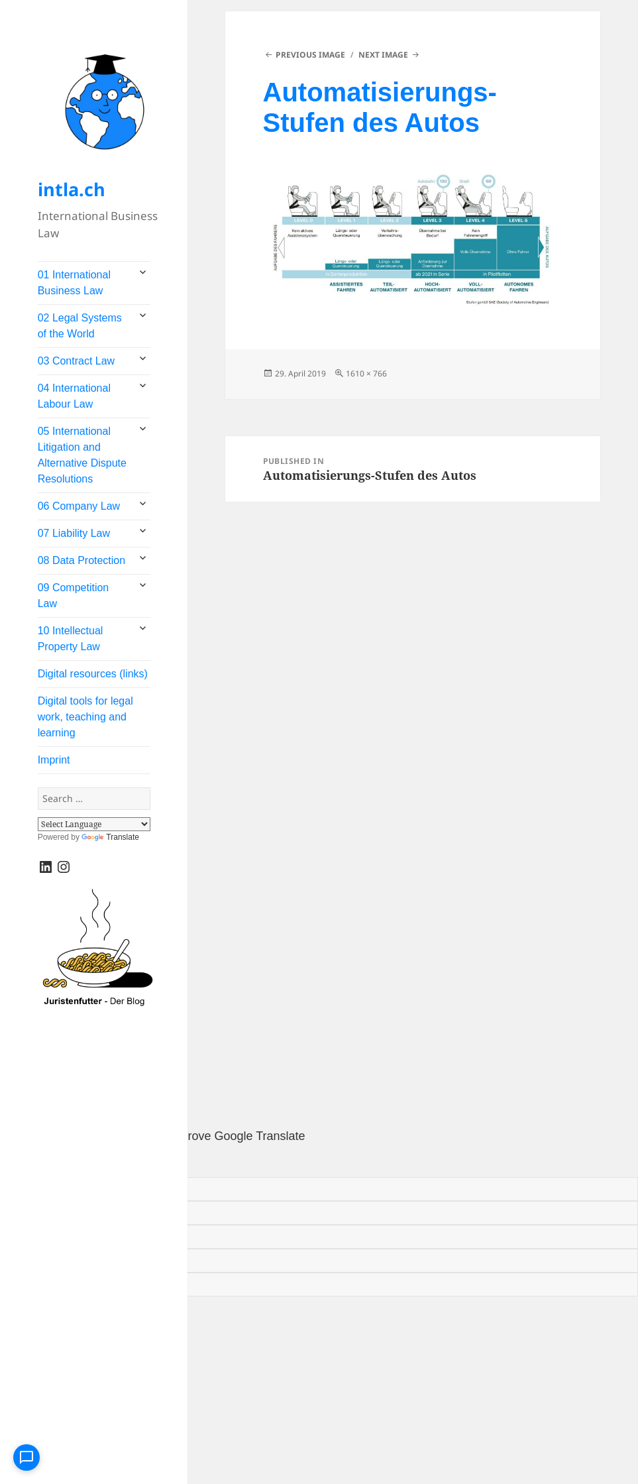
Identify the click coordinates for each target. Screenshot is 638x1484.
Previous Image (310, 54)
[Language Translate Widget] (94, 824)
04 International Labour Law (74, 396)
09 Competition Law (73, 595)
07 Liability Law (74, 533)
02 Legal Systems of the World (80, 325)
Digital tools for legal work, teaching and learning (85, 716)
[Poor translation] (70, 1161)
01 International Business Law (74, 282)
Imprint (54, 760)
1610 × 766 (366, 373)
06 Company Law (79, 506)
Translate (110, 837)
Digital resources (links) (93, 673)
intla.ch (71, 189)
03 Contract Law (76, 361)
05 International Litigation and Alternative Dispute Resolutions (82, 455)
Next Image (383, 54)
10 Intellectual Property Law (70, 638)
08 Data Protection (82, 560)
